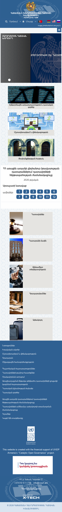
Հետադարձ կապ (31, 488)
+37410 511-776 (22, 482)
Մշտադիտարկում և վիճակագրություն (19, 354)
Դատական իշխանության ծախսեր (17, 388)
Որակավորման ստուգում (13, 377)
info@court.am (40, 482)
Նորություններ (8, 345)
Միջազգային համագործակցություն (18, 362)
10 (40, 196)
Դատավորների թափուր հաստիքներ (18, 373)
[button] (9, 80)
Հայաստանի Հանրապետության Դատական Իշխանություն (31, 15)
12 (53, 196)
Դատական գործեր (10, 392)
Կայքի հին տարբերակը (12, 418)
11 (47, 196)
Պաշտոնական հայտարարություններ (18, 369)
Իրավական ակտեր (11, 350)
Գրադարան (7, 358)
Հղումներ (6, 414)
